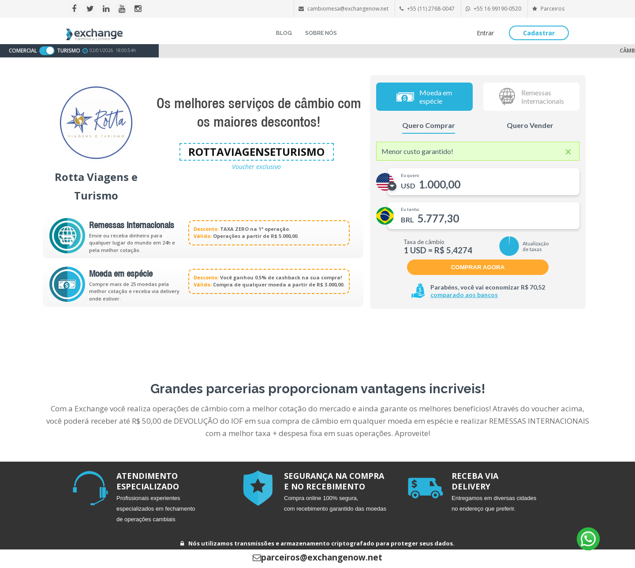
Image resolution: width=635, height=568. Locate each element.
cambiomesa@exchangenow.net (347, 8)
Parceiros (548, 8)
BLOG (284, 33)
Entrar (485, 33)
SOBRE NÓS (321, 33)
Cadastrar (539, 33)
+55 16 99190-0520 (497, 8)
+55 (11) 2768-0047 (431, 8)
